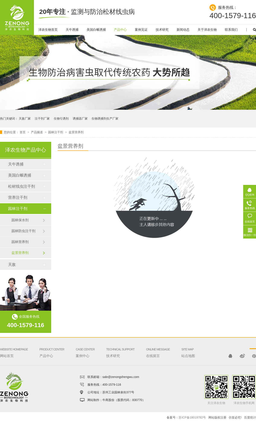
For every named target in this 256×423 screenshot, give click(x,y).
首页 (23, 132)
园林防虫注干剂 (23, 231)
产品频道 (37, 132)
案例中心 (85, 347)
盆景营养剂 (76, 132)
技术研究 (162, 29)
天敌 (12, 264)
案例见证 (141, 29)
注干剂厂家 (42, 118)
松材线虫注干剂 (21, 186)
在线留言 (158, 347)
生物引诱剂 (61, 118)
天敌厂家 (25, 118)
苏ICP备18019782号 (192, 417)
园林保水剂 (20, 220)
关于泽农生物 (207, 29)
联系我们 (231, 29)
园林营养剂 (20, 242)
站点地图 (188, 347)
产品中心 (120, 29)
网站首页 (14, 347)
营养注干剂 (17, 197)
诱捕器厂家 (80, 118)
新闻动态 (183, 29)
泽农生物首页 (48, 29)
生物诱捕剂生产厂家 (105, 118)
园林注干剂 (56, 132)
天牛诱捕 (72, 29)
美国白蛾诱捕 (96, 29)
